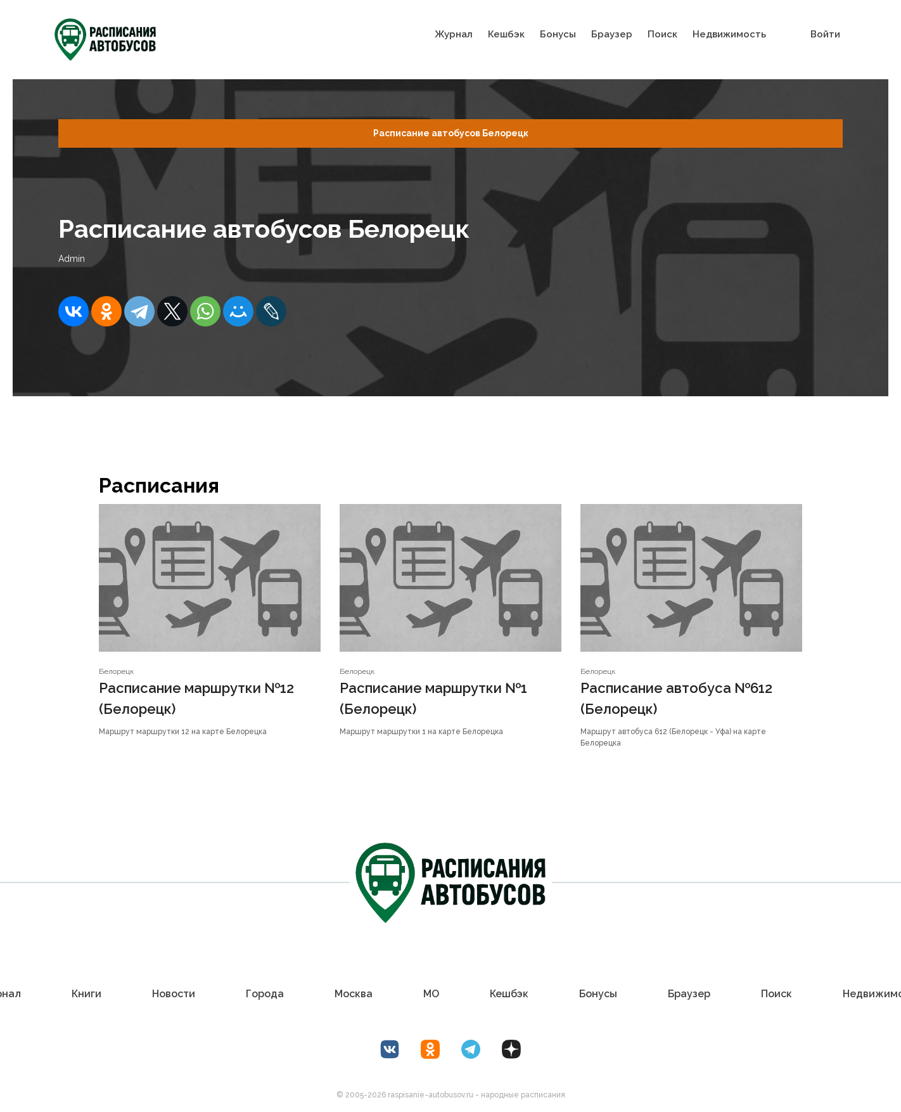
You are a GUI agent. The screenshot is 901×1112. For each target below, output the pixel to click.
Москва (354, 994)
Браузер (611, 34)
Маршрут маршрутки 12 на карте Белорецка (183, 731)
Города (265, 994)
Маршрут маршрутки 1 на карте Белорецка (421, 731)
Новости (173, 994)
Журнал (454, 34)
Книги (86, 994)
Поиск (662, 34)
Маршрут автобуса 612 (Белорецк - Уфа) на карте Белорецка (673, 737)
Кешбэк (506, 34)
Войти (825, 34)
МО (431, 994)
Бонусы (558, 34)
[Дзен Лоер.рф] (511, 1049)
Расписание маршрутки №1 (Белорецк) (433, 698)
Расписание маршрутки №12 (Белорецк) (196, 698)
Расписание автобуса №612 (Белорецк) (676, 698)
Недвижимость (729, 34)
